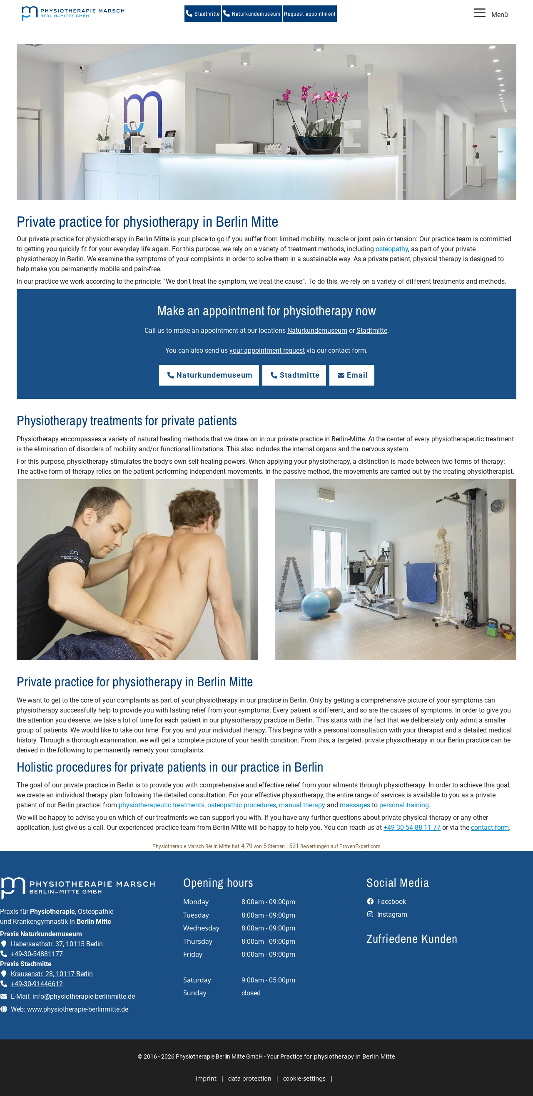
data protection (249, 1078)
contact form (490, 827)
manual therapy (302, 805)
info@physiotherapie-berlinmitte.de (83, 996)
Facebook (386, 901)
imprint (206, 1078)
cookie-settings (304, 1078)
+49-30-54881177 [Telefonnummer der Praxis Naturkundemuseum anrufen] (37, 954)
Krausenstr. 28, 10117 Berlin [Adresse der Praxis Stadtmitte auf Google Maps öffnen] (52, 974)
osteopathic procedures (241, 805)
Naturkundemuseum (252, 13)
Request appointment (310, 13)
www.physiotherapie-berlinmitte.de (77, 1009)
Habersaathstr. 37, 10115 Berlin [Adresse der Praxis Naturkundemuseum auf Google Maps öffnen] (57, 944)
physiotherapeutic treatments (161, 805)
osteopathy (392, 249)
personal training (404, 805)
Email (352, 375)
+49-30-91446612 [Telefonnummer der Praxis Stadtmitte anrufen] (37, 984)
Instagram (386, 914)
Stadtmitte (203, 13)
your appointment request (267, 350)
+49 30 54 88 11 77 (412, 827)
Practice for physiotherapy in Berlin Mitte (337, 1056)
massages (355, 805)
